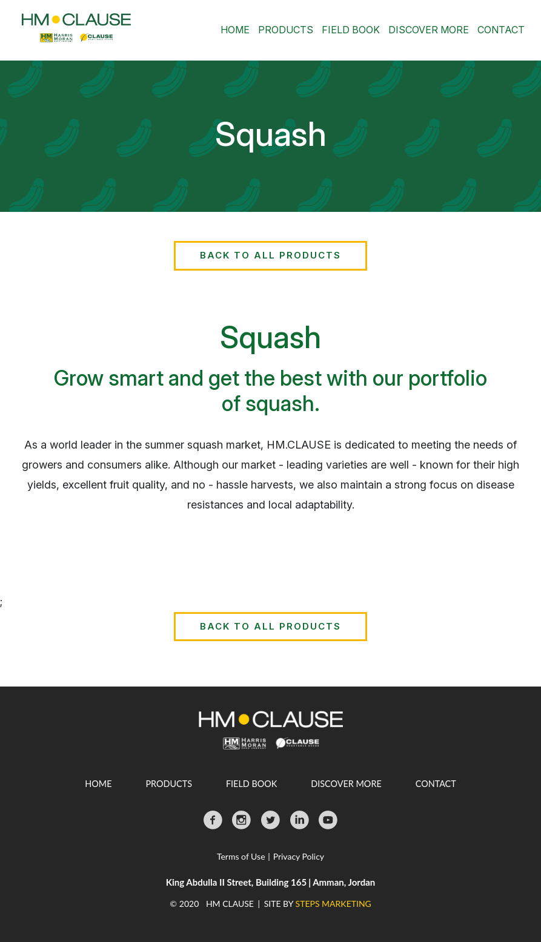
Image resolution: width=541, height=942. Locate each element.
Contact (501, 30)
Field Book (351, 30)
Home (235, 30)
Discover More (428, 30)
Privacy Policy (298, 856)
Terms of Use (241, 856)
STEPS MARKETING (333, 903)
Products (285, 30)
